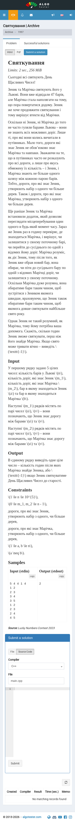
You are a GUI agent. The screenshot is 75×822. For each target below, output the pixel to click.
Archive (9, 32)
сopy (32, 576)
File (12, 651)
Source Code (25, 651)
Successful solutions (36, 43)
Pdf (19, 52)
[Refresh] (66, 782)
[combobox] (36, 666)
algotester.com (32, 817)
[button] (4, 15)
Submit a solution (35, 52)
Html (10, 52)
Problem (11, 43)
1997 (21, 32)
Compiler (13, 659)
